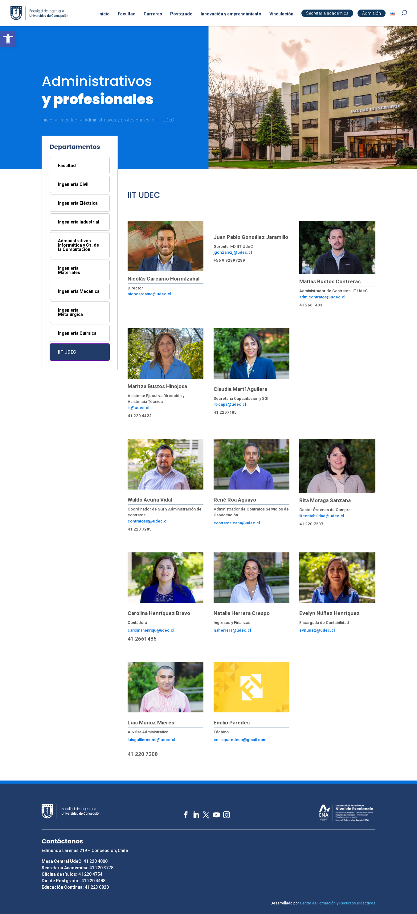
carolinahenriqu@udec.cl (151, 630)
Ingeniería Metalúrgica (70, 312)
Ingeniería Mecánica (79, 291)
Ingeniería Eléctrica (78, 203)
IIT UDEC (67, 352)
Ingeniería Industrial (78, 221)
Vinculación (281, 14)
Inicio (104, 14)
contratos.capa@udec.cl (237, 523)
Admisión (371, 13)
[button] (8, 39)
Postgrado (181, 14)
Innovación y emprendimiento (231, 14)
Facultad (127, 14)
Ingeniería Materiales (69, 270)
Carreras (153, 14)
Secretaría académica (327, 13)
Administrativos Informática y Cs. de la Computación (78, 245)
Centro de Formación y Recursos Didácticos (337, 903)
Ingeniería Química (77, 333)
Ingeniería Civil (73, 184)
